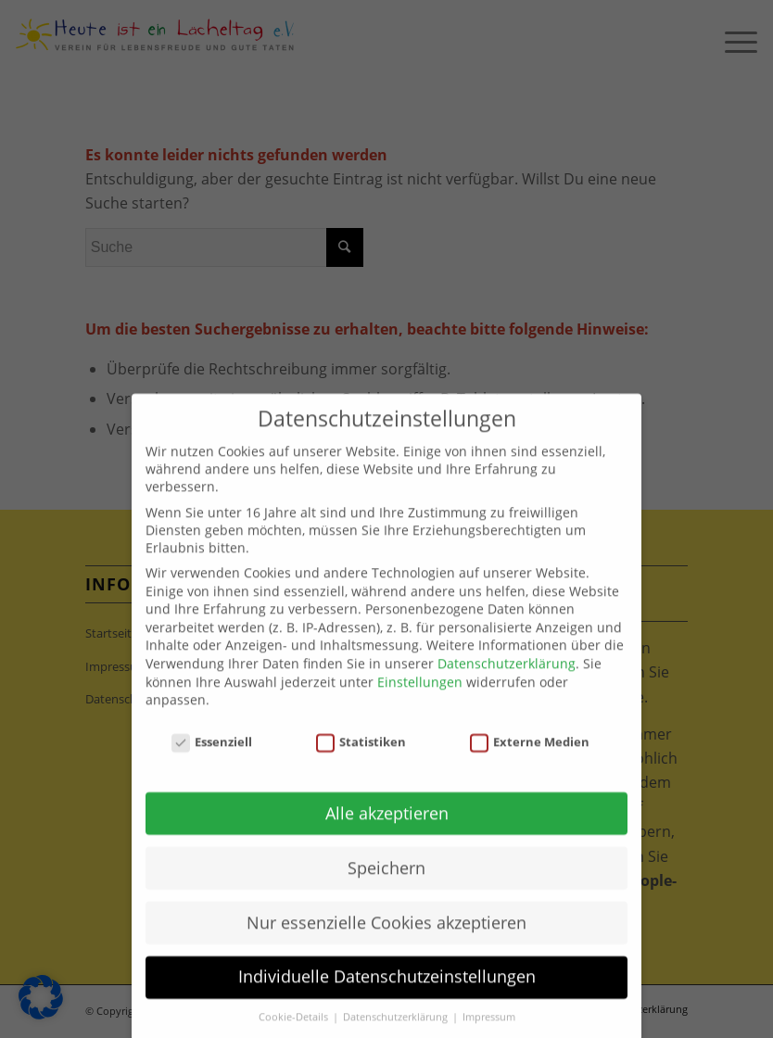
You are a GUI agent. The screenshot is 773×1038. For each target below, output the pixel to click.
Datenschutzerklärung (506, 687)
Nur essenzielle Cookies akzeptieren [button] (386, 945)
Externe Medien (530, 765)
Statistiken (361, 765)
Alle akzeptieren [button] (387, 836)
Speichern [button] (386, 891)
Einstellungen (420, 705)
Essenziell (212, 765)
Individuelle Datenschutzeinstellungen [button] (387, 1000)
